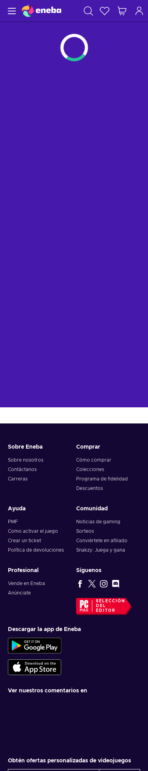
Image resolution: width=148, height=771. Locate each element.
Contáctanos (22, 469)
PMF (13, 521)
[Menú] (11, 11)
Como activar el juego (33, 531)
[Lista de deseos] (104, 11)
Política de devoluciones (36, 550)
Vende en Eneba (26, 583)
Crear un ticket (24, 540)
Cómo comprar (93, 460)
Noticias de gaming (98, 521)
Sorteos (85, 531)
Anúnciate (19, 593)
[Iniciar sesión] (139, 11)
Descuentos (89, 488)
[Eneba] (41, 11)
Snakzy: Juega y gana (100, 550)
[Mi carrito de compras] (122, 11)
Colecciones (90, 469)
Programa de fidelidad (102, 479)
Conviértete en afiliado (101, 540)
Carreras (18, 479)
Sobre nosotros (25, 460)
